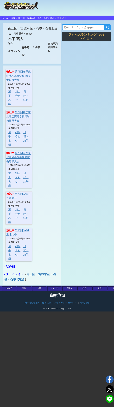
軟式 (84, 288)
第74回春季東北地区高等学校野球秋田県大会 (18, 116)
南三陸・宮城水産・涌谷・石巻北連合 (36, 18)
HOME (9, 288)
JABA (69, 288)
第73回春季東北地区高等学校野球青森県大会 (18, 75)
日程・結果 (26, 95)
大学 (39, 288)
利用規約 (84, 303)
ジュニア (54, 288)
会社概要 (46, 303)
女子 (100, 288)
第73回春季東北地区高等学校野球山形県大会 (18, 157)
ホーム (5, 18)
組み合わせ (17, 95)
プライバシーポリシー (65, 303)
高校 (13, 18)
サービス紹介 (32, 303)
